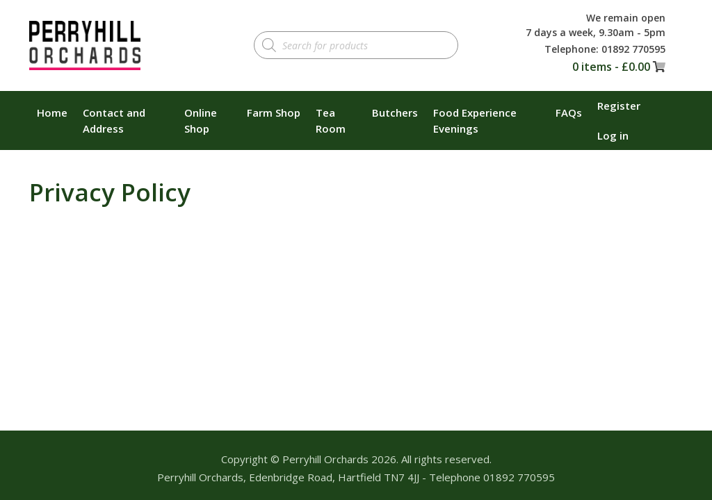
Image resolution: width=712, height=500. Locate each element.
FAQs (569, 112)
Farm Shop (273, 112)
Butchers (395, 112)
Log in (613, 135)
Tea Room (331, 120)
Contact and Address (114, 120)
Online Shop (200, 120)
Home (52, 112)
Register (618, 105)
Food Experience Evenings (475, 120)
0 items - (611, 66)
